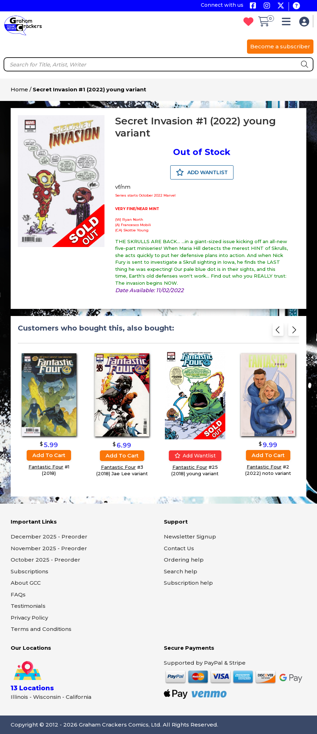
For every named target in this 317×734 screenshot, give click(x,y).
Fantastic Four (45, 467)
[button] (288, 23)
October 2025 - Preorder (45, 559)
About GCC (26, 582)
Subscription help (188, 582)
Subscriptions (29, 571)
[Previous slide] (278, 332)
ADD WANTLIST (202, 172)
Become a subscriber (280, 46)
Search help (180, 571)
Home (19, 89)
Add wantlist (195, 455)
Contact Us (179, 548)
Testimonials (28, 605)
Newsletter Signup (190, 536)
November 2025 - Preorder (49, 548)
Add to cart (48, 455)
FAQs (18, 594)
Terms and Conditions (41, 629)
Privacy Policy (29, 617)
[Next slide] (293, 332)
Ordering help (184, 559)
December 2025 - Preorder (49, 536)
